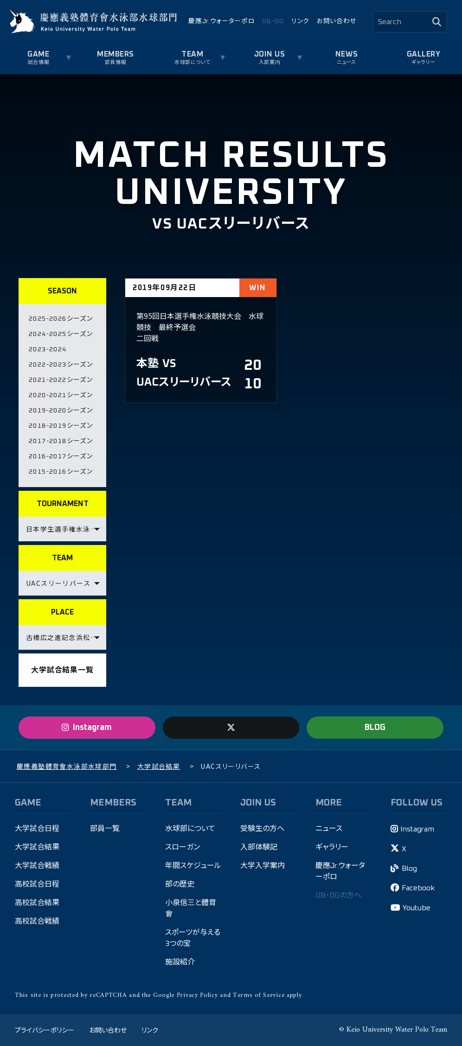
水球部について (192, 62)
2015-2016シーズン (61, 472)
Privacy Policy (197, 995)
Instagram (417, 829)
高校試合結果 (37, 903)
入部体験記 (258, 847)
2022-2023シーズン (61, 364)
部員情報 (115, 62)
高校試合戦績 (37, 921)
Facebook (418, 888)
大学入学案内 (262, 865)
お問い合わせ (336, 21)
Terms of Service (258, 995)
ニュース (346, 62)
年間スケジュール (193, 865)
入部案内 (269, 62)
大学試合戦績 (37, 865)
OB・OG (272, 21)
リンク (300, 21)
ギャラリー (423, 62)
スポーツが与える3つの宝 (192, 938)
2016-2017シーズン (61, 456)
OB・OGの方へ (338, 895)
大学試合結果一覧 (62, 670)
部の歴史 (179, 884)
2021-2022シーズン (61, 380)
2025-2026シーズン (61, 319)
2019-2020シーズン (61, 410)
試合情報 (38, 62)
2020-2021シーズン (61, 395)
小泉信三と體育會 (190, 908)
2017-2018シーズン (61, 441)
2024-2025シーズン (61, 334)
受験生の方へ (262, 828)
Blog (409, 868)
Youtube (416, 908)
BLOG (375, 727)
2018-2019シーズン (61, 426)
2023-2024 (48, 349)
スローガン (182, 847)
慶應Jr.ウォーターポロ (221, 21)
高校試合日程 (37, 884)
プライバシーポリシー (44, 1029)
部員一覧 (105, 828)
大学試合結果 (37, 847)
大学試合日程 (37, 828)
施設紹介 (180, 962)
